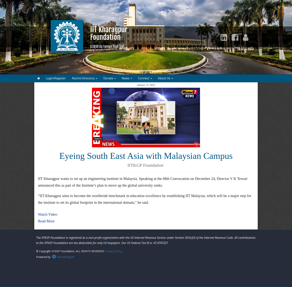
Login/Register (56, 78)
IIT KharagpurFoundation (108, 36)
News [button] (127, 78)
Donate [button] (109, 78)
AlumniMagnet (63, 257)
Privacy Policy (113, 251)
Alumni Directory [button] (84, 78)
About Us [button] (165, 78)
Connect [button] (145, 78)
